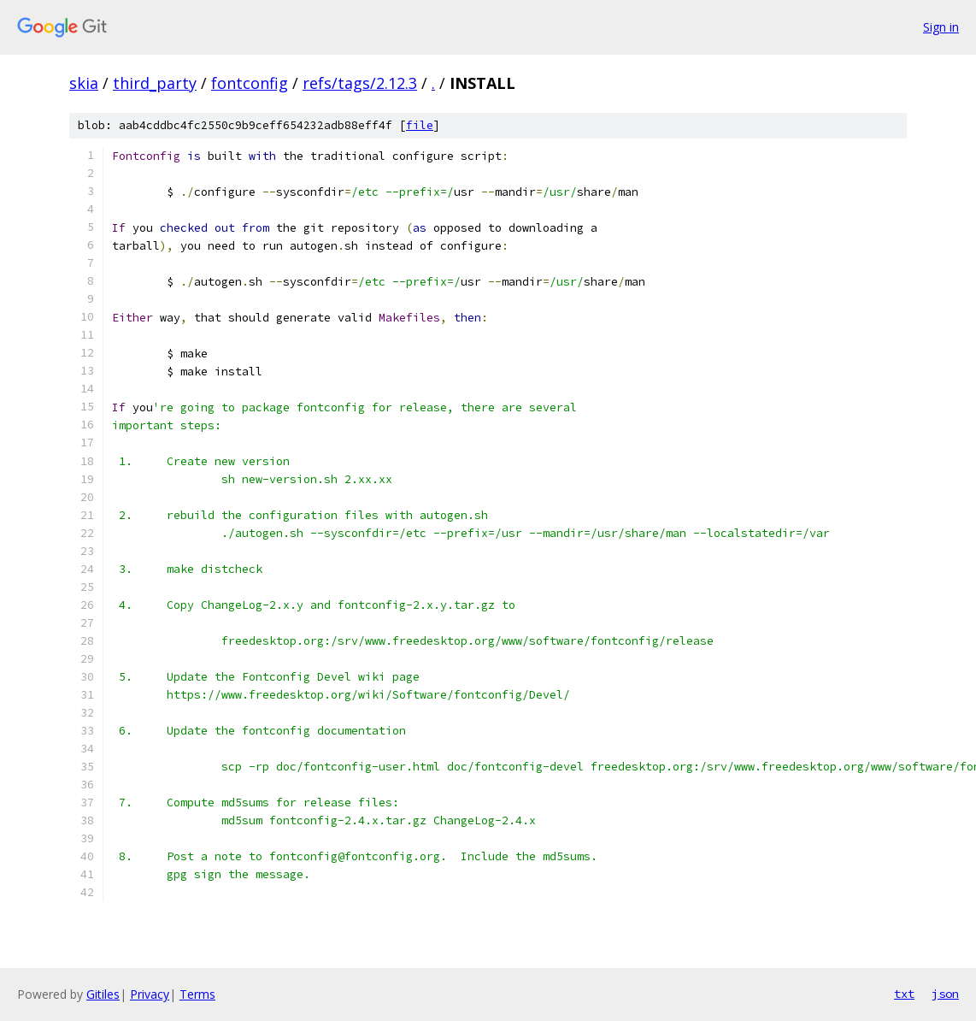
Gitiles (103, 994)
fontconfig (249, 83)
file (419, 125)
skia (83, 83)
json (945, 993)
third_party (155, 83)
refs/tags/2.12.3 (360, 83)
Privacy (149, 994)
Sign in (941, 27)
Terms (197, 994)
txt (904, 993)
